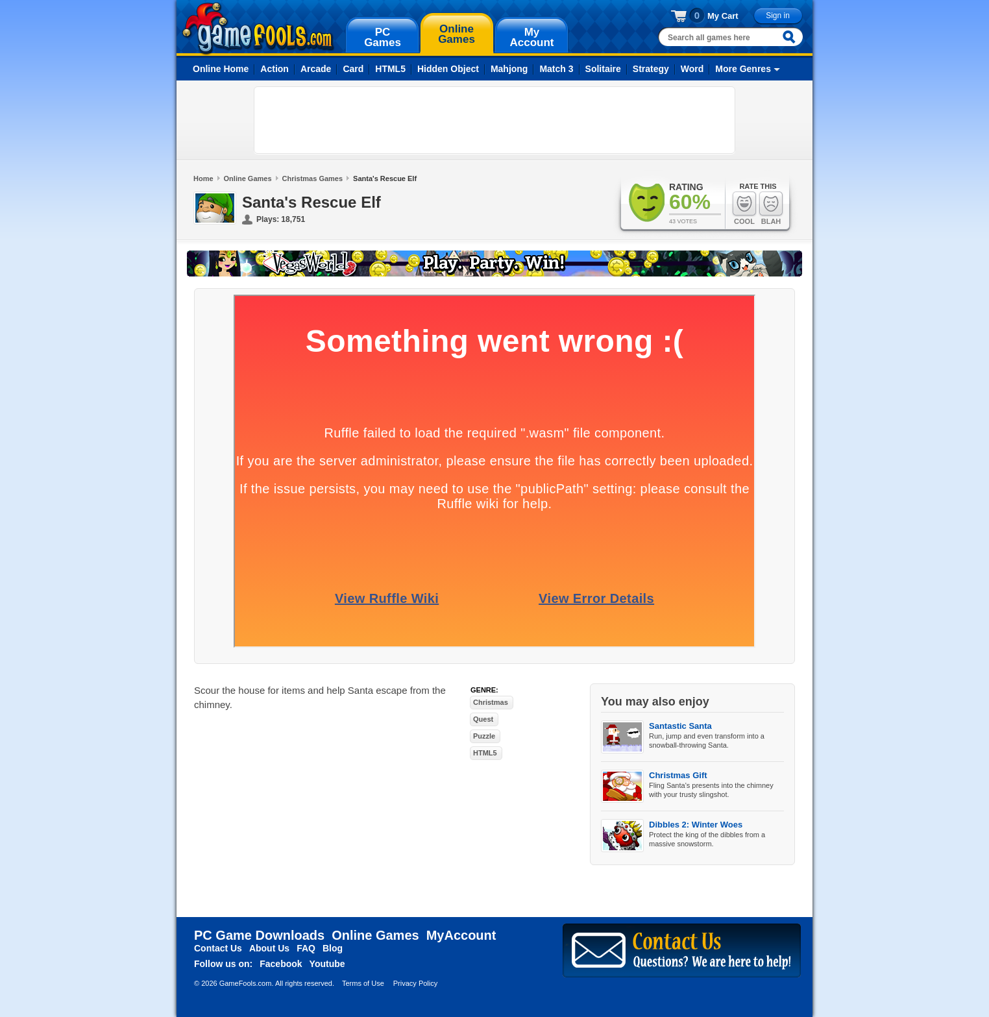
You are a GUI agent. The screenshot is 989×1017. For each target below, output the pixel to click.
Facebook (281, 964)
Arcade (315, 69)
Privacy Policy (415, 983)
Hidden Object (448, 69)
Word (692, 69)
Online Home (221, 69)
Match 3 (556, 69)
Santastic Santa (680, 726)
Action (274, 69)
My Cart (723, 16)
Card (353, 69)
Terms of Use (363, 983)
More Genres (743, 69)
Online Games (248, 178)
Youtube (327, 964)
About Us (269, 948)
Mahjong (509, 69)
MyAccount (461, 935)
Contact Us (218, 948)
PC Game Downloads (259, 935)
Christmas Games (312, 178)
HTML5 (390, 69)
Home (203, 178)
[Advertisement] (494, 120)
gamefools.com (258, 28)
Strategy (651, 69)
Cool (744, 208)
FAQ (306, 948)
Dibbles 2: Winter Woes (695, 824)
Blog (333, 948)
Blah (771, 208)
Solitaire (603, 69)
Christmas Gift (678, 775)
